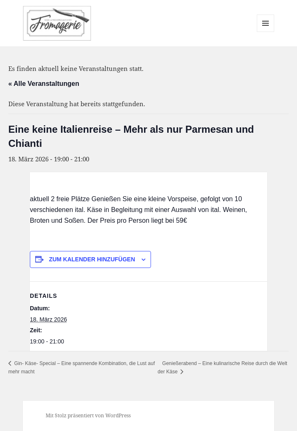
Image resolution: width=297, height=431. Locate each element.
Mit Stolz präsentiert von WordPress (88, 415)
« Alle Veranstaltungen (43, 83)
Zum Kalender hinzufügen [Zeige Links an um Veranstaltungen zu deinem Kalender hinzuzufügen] (92, 259)
